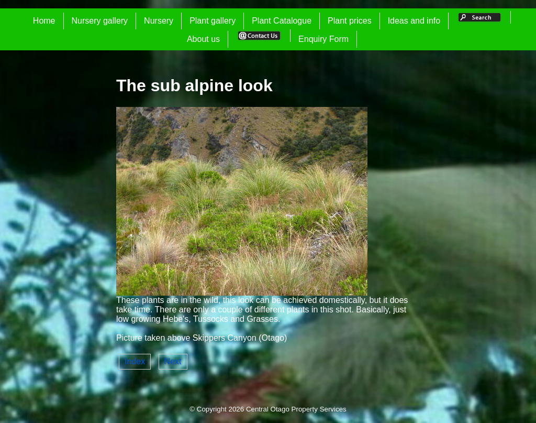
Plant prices (350, 20)
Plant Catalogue (281, 20)
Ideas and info (414, 20)
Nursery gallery (100, 20)
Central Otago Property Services (296, 409)
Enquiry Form (323, 39)
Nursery (158, 20)
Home (44, 20)
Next (173, 361)
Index (135, 361)
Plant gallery (212, 20)
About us (203, 39)
